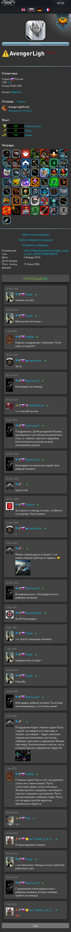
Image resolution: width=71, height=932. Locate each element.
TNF (27, 818)
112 (10, 82)
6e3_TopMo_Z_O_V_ (41, 838)
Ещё (35, 925)
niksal (29, 294)
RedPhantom (36, 405)
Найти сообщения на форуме (35, 239)
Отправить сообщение (35, 245)
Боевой (28, 135)
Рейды (28, 130)
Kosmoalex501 (33, 612)
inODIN (29, 336)
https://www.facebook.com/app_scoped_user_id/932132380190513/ (46, 252)
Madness (16, 92)
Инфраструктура (33, 126)
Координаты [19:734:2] (20, 110)
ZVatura (29, 504)
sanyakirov (35, 360)
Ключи (21, 101)
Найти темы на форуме (35, 234)
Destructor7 (32, 380)
